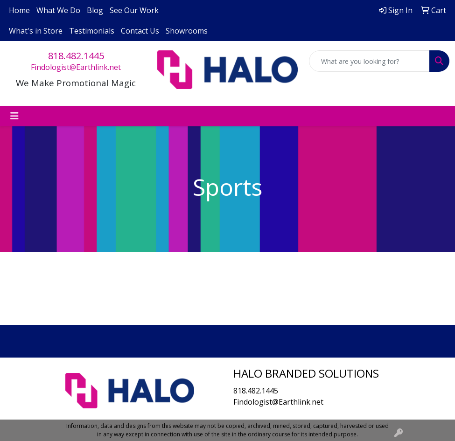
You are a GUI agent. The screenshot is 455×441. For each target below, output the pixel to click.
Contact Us (140, 31)
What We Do (58, 10)
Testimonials (91, 31)
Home (19, 10)
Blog (95, 10)
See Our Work (134, 10)
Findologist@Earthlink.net (76, 67)
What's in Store (36, 31)
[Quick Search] (369, 61)
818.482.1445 (76, 55)
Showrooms (187, 31)
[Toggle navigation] (14, 116)
